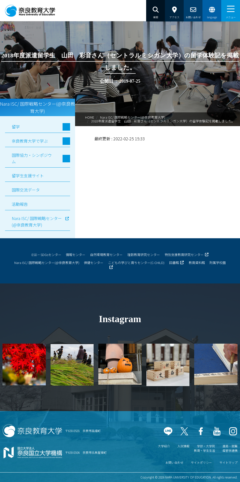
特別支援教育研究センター (184, 254)
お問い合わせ (174, 462)
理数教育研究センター (143, 254)
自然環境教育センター (106, 254)
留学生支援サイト (28, 176)
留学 (16, 127)
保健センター (93, 262)
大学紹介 (164, 446)
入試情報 (183, 446)
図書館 (174, 262)
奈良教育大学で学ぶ (30, 141)
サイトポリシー (201, 462)
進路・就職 (229, 446)
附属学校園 (217, 262)
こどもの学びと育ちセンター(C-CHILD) (136, 262)
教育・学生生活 (204, 450)
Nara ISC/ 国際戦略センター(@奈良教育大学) (132, 117)
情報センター (75, 254)
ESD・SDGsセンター (46, 254)
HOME (89, 117)
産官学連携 (229, 450)
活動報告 (20, 204)
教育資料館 (197, 262)
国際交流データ (26, 190)
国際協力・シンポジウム (32, 158)
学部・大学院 (206, 446)
